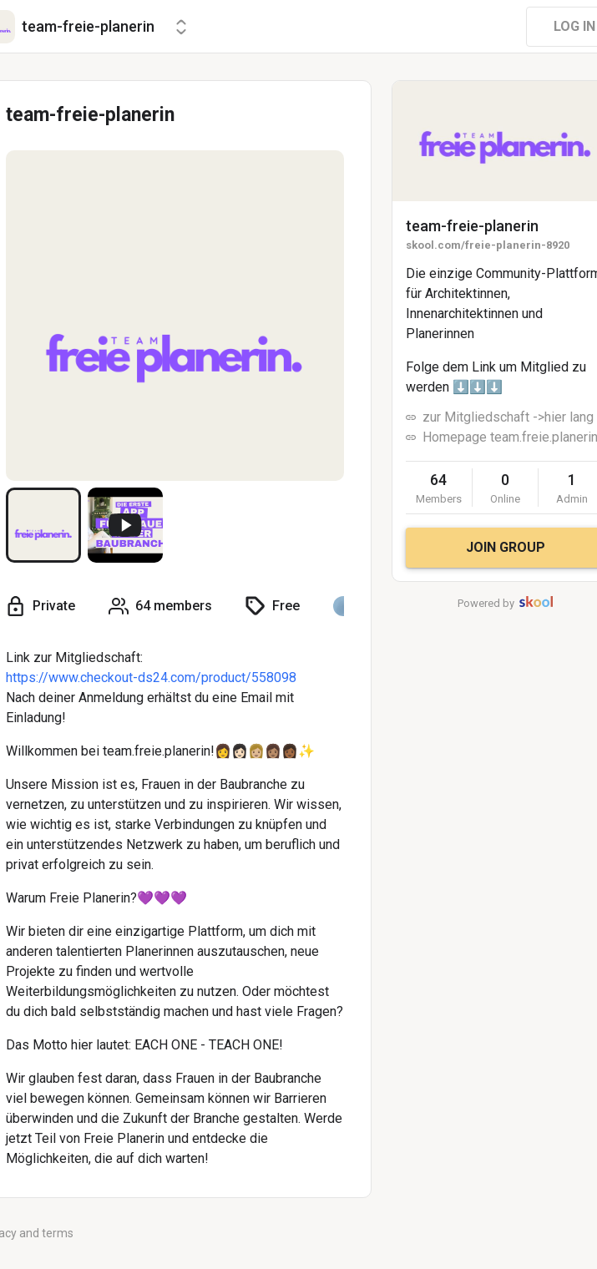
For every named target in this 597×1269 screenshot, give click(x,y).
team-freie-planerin (472, 226)
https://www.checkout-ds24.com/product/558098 (151, 677)
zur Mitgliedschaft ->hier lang (508, 417)
